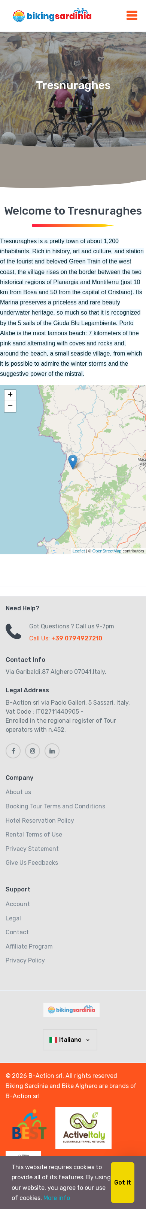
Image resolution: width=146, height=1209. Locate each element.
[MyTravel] (73, 1010)
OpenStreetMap (107, 551)
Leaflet (79, 551)
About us (18, 792)
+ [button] (10, 395)
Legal (13, 918)
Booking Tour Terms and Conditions (55, 806)
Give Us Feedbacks (32, 862)
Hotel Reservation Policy (40, 820)
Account (18, 904)
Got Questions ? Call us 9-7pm (71, 626)
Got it (122, 1182)
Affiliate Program (29, 946)
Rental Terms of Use (34, 834)
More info (56, 1197)
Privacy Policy (25, 960)
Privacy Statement (32, 848)
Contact (17, 932)
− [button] (10, 406)
